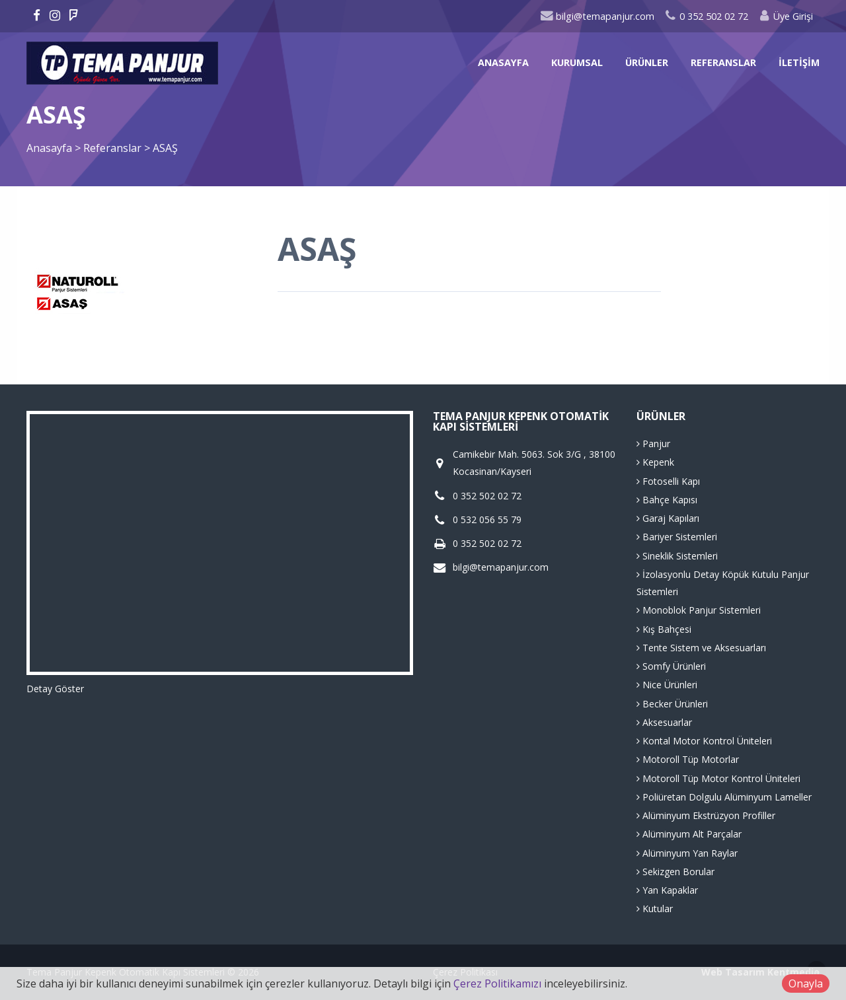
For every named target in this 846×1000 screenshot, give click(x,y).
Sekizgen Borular (675, 871)
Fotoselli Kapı (668, 481)
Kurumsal (577, 62)
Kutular (654, 908)
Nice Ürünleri (666, 684)
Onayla (805, 983)
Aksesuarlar (664, 722)
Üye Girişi (785, 16)
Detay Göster (55, 688)
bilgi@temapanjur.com (597, 16)
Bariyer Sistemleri (676, 536)
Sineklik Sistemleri (677, 556)
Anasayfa (503, 62)
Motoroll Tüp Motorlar (687, 759)
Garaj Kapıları (667, 518)
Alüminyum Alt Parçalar (689, 834)
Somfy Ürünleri (671, 666)
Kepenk (655, 462)
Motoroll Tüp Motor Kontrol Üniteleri (718, 778)
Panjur (653, 443)
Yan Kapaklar (667, 890)
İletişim (799, 62)
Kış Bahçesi (663, 629)
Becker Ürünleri (672, 703)
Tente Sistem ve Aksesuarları (701, 647)
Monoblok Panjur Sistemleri (698, 610)
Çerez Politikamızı (497, 983)
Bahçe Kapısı (666, 499)
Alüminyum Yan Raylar (687, 853)
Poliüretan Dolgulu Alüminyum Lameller (724, 797)
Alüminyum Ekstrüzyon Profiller (705, 815)
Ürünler (646, 62)
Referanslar (723, 62)
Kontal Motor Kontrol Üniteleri (704, 740)
